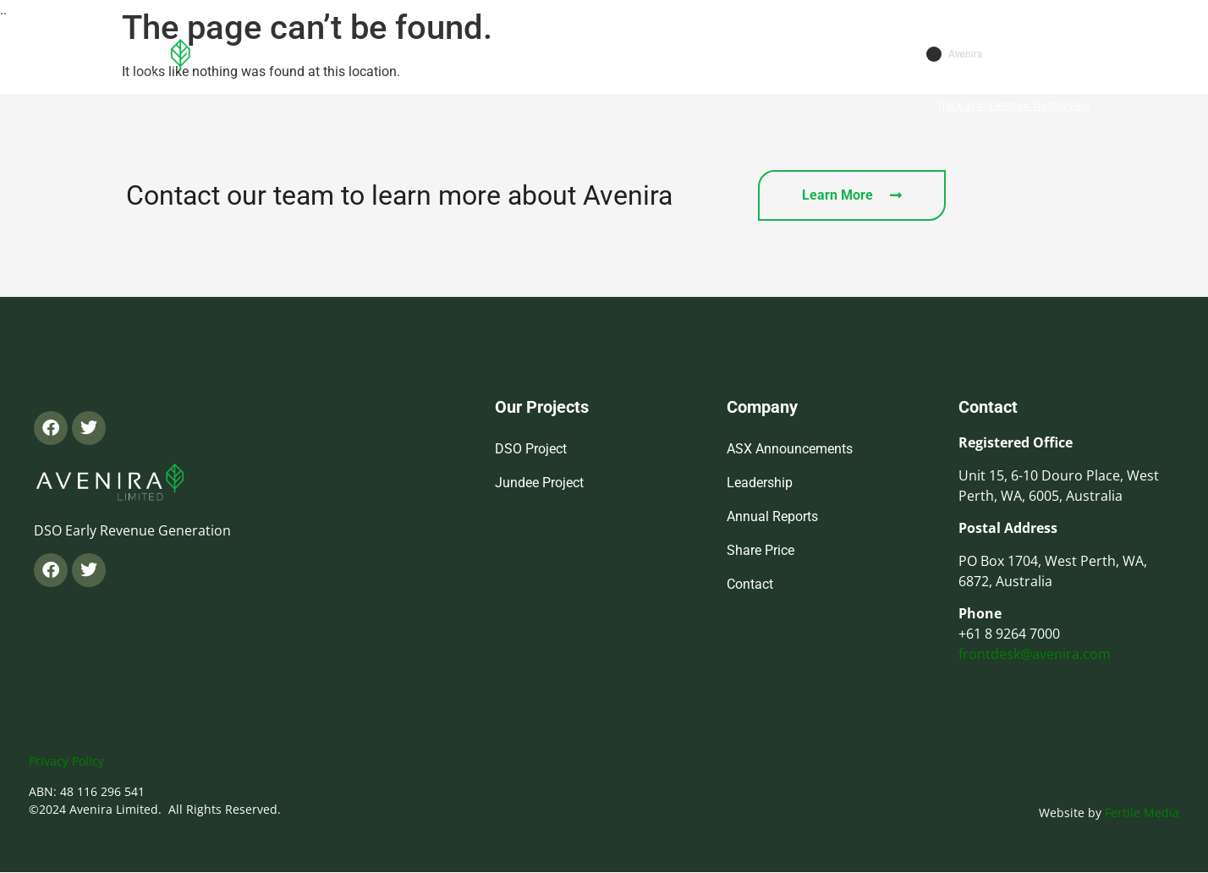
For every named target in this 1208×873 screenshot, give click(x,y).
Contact (733, 56)
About (441, 56)
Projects (535, 56)
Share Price (760, 550)
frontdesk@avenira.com (1034, 654)
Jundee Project (539, 483)
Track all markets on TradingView (1013, 106)
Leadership (760, 483)
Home (362, 56)
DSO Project (531, 449)
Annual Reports (772, 516)
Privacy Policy (66, 761)
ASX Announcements (790, 449)
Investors (639, 56)
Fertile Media (1142, 812)
